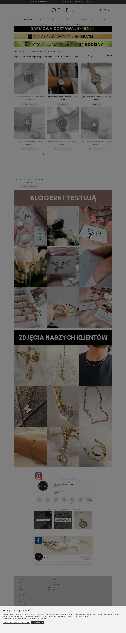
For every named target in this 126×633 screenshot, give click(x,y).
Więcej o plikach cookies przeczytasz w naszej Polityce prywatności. (25, 618)
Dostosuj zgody (25, 622)
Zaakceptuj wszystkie (37, 622)
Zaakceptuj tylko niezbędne (11, 622)
